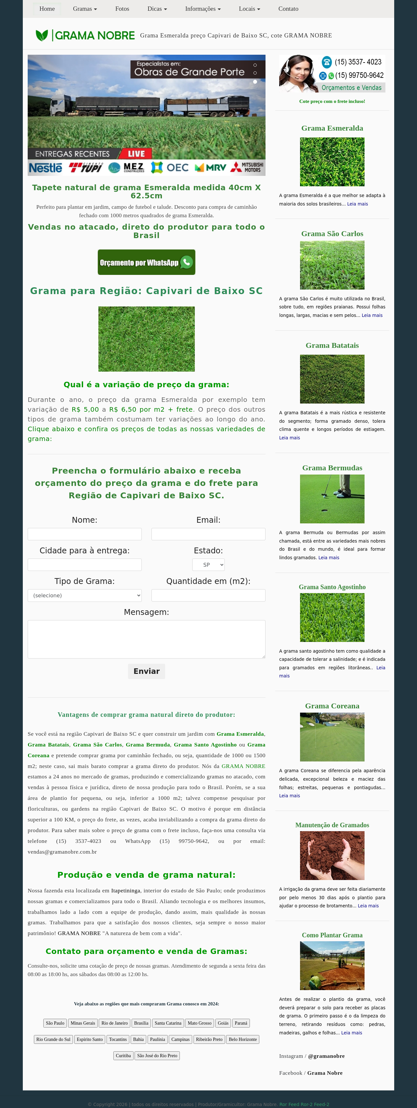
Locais (247, 8)
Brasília (141, 1023)
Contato (288, 8)
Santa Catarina (168, 1023)
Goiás (223, 1023)
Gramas (82, 8)
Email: (208, 520)
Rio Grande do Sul (53, 1039)
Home (50, 8)
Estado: (208, 550)
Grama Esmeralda (240, 734)
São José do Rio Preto (157, 1055)
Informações (200, 8)
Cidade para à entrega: (85, 550)
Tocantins (118, 1039)
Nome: (85, 520)
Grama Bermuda (148, 745)
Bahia (138, 1039)
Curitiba (123, 1055)
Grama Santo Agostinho (205, 745)
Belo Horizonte (243, 1039)
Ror (283, 1104)
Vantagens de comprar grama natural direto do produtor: (147, 714)
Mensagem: (146, 612)
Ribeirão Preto (209, 1039)
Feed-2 (321, 1104)
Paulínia (157, 1039)
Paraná (241, 1023)
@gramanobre (326, 1056)
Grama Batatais (48, 745)
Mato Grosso (199, 1023)
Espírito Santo (90, 1039)
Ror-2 (306, 1104)
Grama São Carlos (97, 745)
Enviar (147, 671)
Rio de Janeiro (114, 1023)
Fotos (122, 8)
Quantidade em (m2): (208, 581)
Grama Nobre (325, 1073)
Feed (293, 1104)
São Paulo (55, 1023)
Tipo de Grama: (84, 581)
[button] (46, 115)
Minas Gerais (83, 1023)
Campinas (180, 1039)
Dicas (155, 8)
